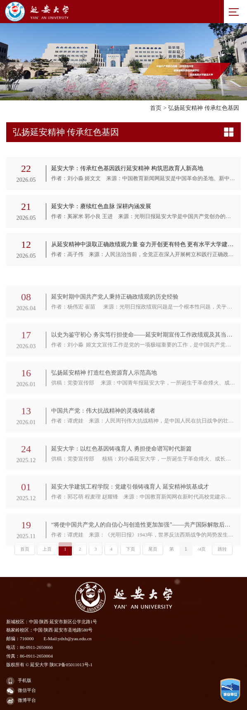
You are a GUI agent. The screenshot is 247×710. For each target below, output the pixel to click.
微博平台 (21, 701)
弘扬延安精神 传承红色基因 (203, 107)
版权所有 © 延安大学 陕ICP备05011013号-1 (49, 664)
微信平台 (21, 691)
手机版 (18, 681)
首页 (156, 107)
